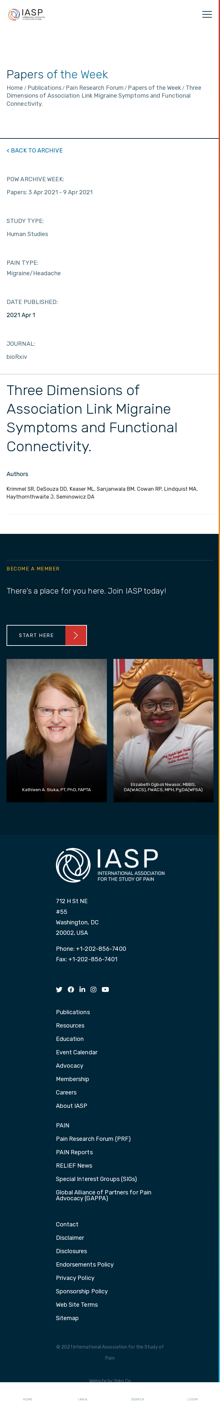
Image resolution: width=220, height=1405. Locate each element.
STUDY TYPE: (25, 221)
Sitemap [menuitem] (67, 1318)
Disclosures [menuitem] (71, 1251)
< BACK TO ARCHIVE (35, 150)
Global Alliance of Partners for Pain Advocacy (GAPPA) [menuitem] (104, 1195)
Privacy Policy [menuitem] (75, 1278)
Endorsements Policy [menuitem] (85, 1265)
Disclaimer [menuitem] (70, 1238)
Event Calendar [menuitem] (76, 1052)
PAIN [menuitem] (62, 1126)
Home (27, 1393)
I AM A (82, 1393)
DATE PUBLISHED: (32, 302)
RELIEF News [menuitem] (74, 1166)
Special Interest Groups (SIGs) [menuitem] (96, 1179)
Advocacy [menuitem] (70, 1066)
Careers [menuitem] (66, 1093)
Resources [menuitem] (70, 1026)
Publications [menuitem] (73, 1012)
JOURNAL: (21, 343)
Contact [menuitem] (67, 1224)
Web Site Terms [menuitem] (77, 1305)
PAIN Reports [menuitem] (74, 1152)
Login (192, 1393)
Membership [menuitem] (73, 1079)
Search (137, 1393)
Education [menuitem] (70, 1039)
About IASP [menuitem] (72, 1106)
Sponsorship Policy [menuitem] (82, 1291)
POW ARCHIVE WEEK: (35, 179)
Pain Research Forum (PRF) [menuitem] (93, 1139)
